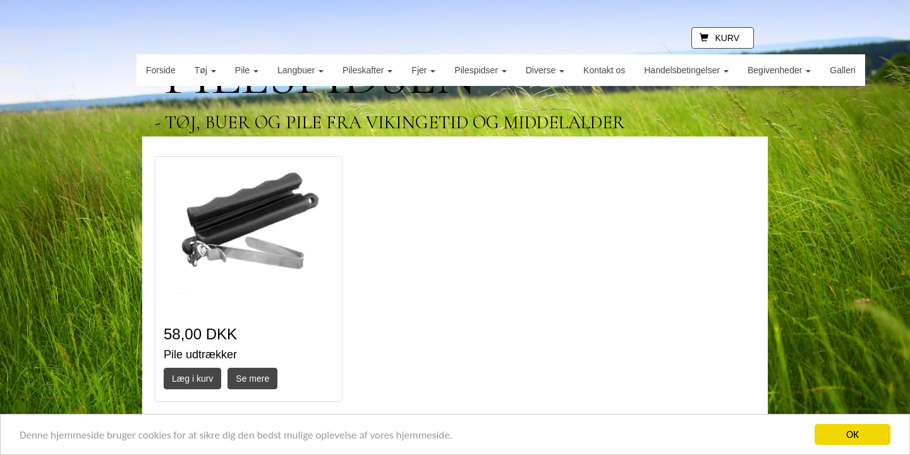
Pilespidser (480, 70)
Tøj (205, 70)
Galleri (842, 70)
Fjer (423, 70)
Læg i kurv (192, 378)
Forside (161, 70)
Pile (246, 70)
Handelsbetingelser (686, 70)
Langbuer (300, 70)
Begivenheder (779, 70)
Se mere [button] (252, 378)
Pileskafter (367, 70)
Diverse (545, 70)
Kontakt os (604, 70)
